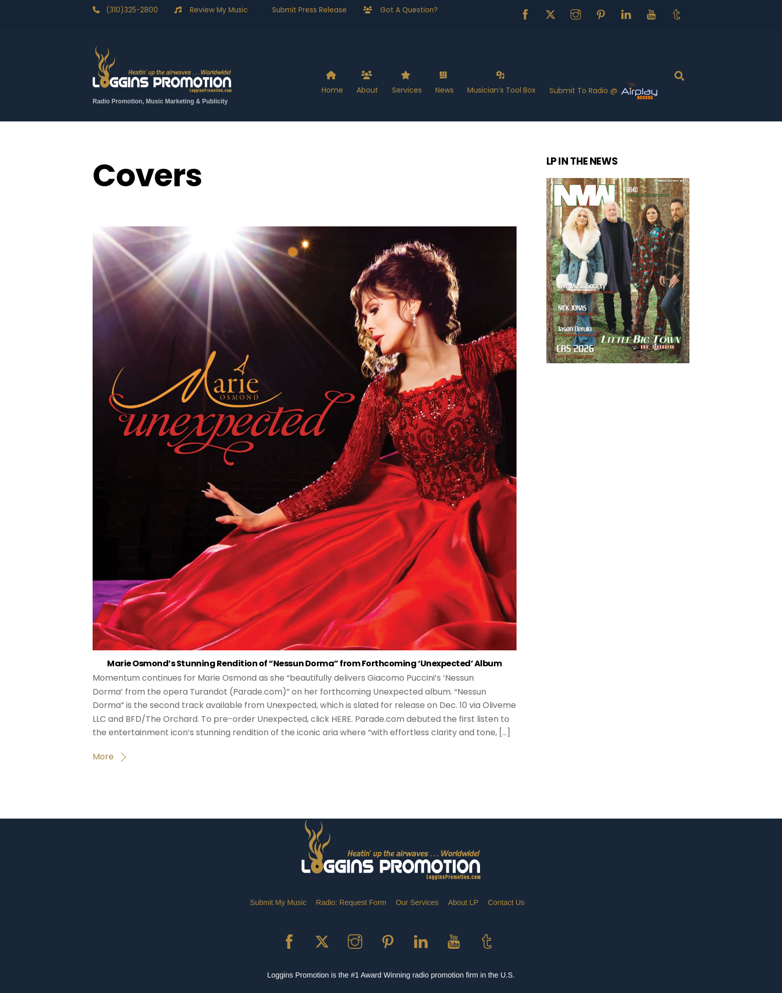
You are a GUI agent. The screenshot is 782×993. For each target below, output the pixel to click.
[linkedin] (626, 14)
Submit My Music (278, 902)
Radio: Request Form (351, 902)
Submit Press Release (305, 10)
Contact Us (506, 902)
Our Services (417, 902)
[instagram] (575, 14)
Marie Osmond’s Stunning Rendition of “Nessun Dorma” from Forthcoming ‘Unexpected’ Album (304, 663)
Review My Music (214, 10)
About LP (463, 902)
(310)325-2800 (129, 10)
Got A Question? (405, 10)
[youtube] (651, 14)
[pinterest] (601, 14)
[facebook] (525, 14)
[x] (550, 14)
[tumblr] (676, 14)
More (103, 757)
